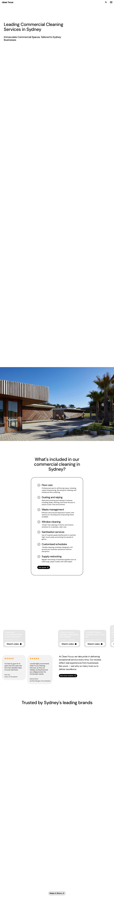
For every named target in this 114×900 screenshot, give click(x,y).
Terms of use (7, 890)
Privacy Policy (18, 890)
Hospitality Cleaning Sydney (71, 880)
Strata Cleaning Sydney (40, 880)
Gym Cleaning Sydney (25, 882)
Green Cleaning (36, 882)
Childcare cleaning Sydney (11, 882)
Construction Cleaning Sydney (55, 880)
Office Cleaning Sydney (26, 880)
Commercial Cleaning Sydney (11, 880)
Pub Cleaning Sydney (85, 880)
